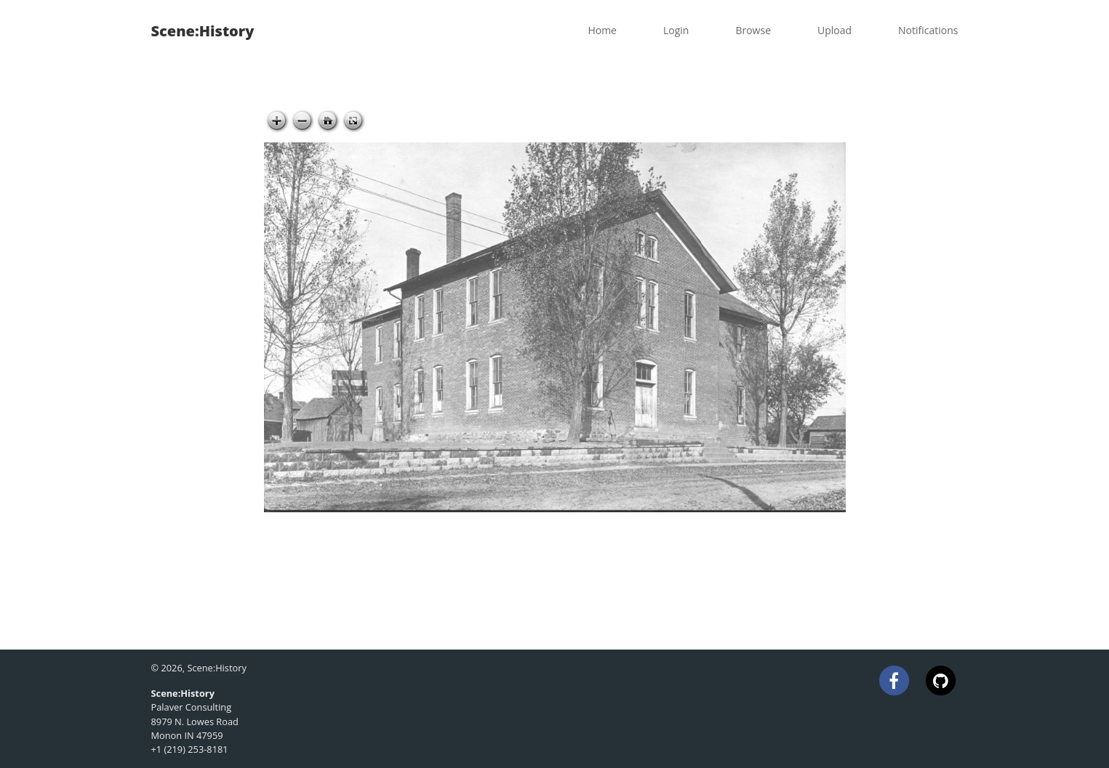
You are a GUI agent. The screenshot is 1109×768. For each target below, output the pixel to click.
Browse (753, 30)
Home (602, 30)
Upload (834, 30)
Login (676, 30)
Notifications (928, 30)
